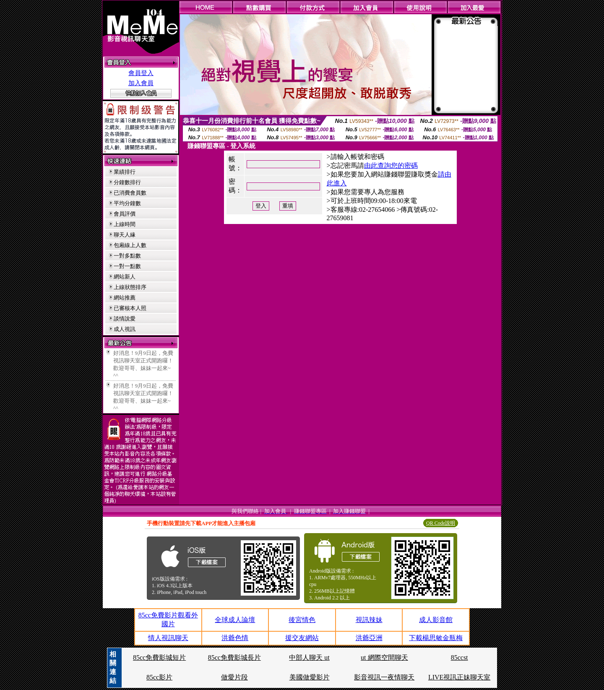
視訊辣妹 (369, 619)
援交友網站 (302, 637)
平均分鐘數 (127, 203)
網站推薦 (124, 297)
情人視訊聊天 (168, 637)
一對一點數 (127, 266)
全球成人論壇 (235, 619)
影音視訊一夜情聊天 (384, 677)
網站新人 (124, 276)
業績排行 (124, 172)
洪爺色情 (234, 637)
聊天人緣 (124, 235)
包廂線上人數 (130, 245)
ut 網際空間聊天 (384, 657)
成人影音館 (436, 619)
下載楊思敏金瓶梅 (436, 637)
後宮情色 (302, 619)
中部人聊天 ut (309, 657)
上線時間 (124, 224)
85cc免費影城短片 (159, 657)
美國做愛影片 (309, 677)
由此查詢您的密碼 (391, 165)
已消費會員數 (130, 193)
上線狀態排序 (130, 287)
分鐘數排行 (127, 182)
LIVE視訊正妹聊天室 (459, 677)
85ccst (459, 657)
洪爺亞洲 (369, 637)
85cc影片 (159, 677)
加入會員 (141, 83)
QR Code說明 (440, 523)
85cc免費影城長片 (234, 657)
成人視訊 (124, 329)
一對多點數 (127, 256)
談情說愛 (124, 318)
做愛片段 (234, 677)
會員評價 (124, 214)
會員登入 (141, 73)
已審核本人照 (130, 308)
